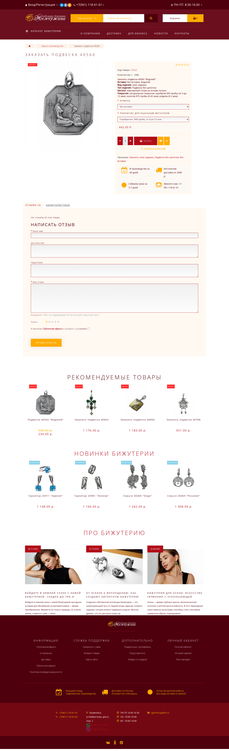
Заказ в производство (52, 46)
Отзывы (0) (33, 205)
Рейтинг (34, 322)
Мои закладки (183, 659)
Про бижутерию (115, 533)
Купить (146, 140)
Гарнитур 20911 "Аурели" (45, 495)
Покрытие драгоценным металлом (145, 113)
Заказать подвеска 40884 (138, 419)
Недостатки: (37, 262)
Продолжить (46, 342)
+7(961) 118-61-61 (68, 712)
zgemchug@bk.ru (160, 712)
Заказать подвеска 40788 (184, 419)
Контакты (182, 33)
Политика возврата (46, 646)
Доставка (114, 33)
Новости (161, 33)
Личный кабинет (183, 646)
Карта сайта (91, 659)
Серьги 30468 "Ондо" (137, 495)
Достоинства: (37, 243)
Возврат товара (91, 653)
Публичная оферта (45, 665)
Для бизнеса (138, 33)
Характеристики (58, 205)
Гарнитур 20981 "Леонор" (91, 495)
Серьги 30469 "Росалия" (183, 495)
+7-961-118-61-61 (99, 724)
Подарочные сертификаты (137, 646)
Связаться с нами (91, 646)
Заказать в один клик (155, 148)
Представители (137, 653)
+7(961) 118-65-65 (68, 716)
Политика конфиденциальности (46, 671)
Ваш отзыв (38, 282)
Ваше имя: (38, 231)
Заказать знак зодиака (141, 157)
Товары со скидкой (137, 659)
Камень (125, 101)
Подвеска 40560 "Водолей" (46, 419)
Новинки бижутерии (114, 453)
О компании (90, 33)
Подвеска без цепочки (167, 157)
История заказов (183, 653)
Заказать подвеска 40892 (92, 419)
